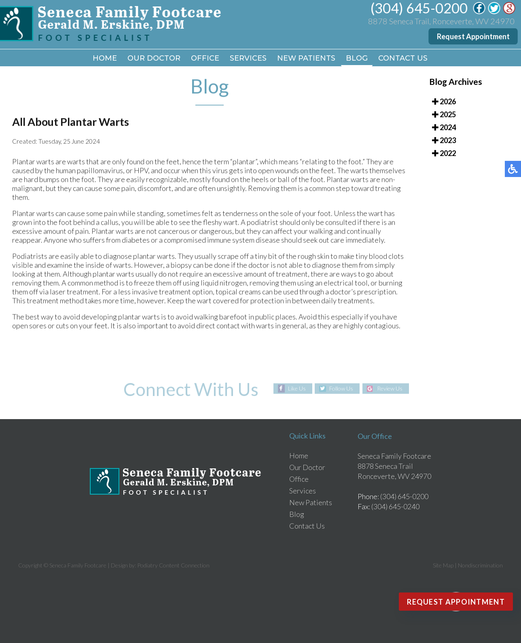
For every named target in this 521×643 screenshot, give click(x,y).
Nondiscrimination (480, 565)
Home (105, 58)
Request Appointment (473, 36)
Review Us (389, 388)
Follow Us (341, 388)
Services (248, 58)
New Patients (306, 58)
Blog (357, 58)
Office (205, 58)
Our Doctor (153, 58)
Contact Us (403, 58)
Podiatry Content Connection (173, 565)
